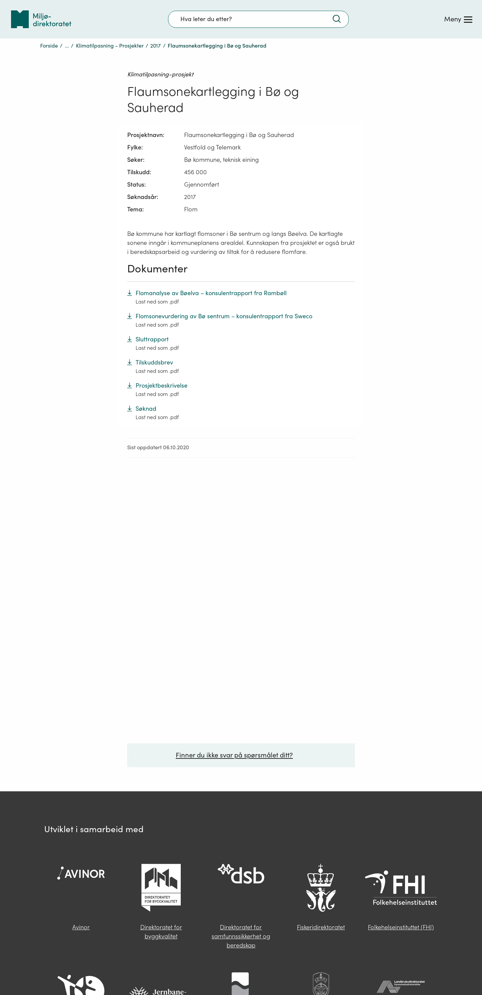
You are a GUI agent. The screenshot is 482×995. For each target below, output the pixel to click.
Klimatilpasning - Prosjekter (110, 45)
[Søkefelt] (258, 19)
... (67, 45)
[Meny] (458, 19)
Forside (49, 45)
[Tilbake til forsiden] (41, 19)
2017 (155, 45)
